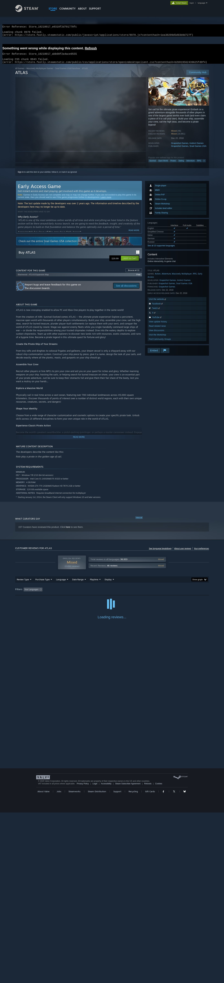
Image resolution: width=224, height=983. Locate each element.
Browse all (133, 274)
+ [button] (203, 165)
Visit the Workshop (157, 338)
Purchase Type (42, 583)
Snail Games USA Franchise (67, 72)
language (201, 3)
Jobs (59, 962)
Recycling (133, 962)
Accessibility (106, 954)
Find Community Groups (160, 343)
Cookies (158, 954)
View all (139, 521)
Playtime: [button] (89, 593)
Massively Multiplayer (182, 277)
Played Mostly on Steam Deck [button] (112, 593)
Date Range (77, 583)
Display (108, 583)
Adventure (190, 165)
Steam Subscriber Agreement (128, 954)
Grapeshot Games (179, 147)
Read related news (157, 330)
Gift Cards (150, 962)
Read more (134, 234)
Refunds (147, 954)
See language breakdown (160, 552)
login (192, 3)
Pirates (173, 165)
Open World (163, 165)
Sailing (181, 165)
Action (158, 277)
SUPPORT (95, 8)
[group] (112, 593)
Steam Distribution (97, 962)
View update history (158, 325)
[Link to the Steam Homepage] (29, 11)
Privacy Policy (83, 954)
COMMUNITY (67, 8)
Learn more (106, 201)
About (82, 8)
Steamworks (74, 962)
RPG (199, 165)
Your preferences (201, 552)
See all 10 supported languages (161, 249)
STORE (53, 8)
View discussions (156, 334)
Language (61, 583)
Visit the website (158, 303)
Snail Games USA (197, 150)
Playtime (94, 583)
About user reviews (182, 552)
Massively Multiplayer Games (39, 72)
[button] (130, 262)
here (68, 531)
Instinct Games (196, 147)
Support (117, 962)
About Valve (43, 962)
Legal (95, 954)
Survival (153, 165)
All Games (19, 72)
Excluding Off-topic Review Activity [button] (64, 593)
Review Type (23, 583)
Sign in (21, 176)
